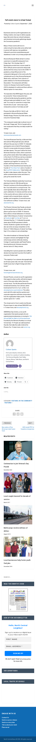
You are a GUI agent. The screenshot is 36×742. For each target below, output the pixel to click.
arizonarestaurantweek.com (12, 135)
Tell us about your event (9, 725)
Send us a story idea (8, 722)
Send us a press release (9, 720)
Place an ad (5, 727)
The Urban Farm (15, 168)
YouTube (17, 218)
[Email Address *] (18, 646)
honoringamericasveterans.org (13, 272)
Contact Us (5, 717)
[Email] (20, 366)
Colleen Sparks (14, 23)
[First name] (18, 639)
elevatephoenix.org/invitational (13, 290)
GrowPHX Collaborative (13, 170)
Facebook (8, 218)
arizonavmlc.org (9, 203)
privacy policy (26, 659)
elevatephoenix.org (22, 307)
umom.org (27, 327)
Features (14, 401)
